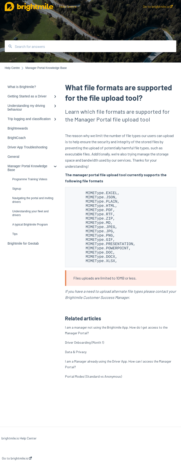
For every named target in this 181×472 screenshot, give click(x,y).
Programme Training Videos (29, 179)
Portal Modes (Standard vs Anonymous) (93, 392)
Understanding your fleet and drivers (30, 213)
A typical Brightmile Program (30, 224)
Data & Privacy (75, 368)
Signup (16, 188)
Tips (14, 234)
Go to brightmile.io (17, 458)
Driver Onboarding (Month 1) (84, 358)
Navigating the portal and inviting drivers (32, 200)
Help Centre (68, 6)
